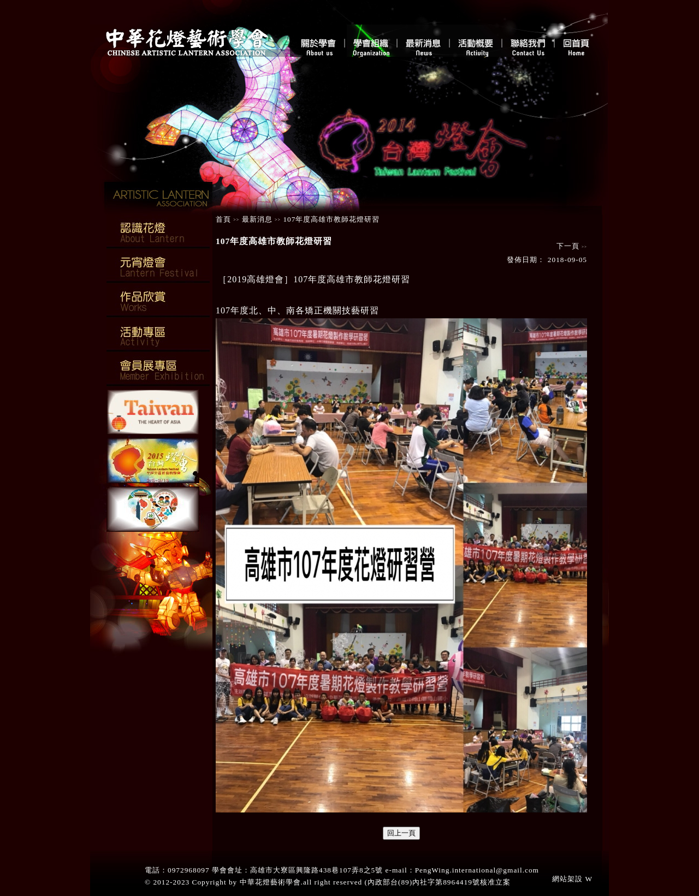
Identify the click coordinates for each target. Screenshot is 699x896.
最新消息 (257, 219)
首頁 (223, 219)
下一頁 (569, 246)
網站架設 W (572, 879)
